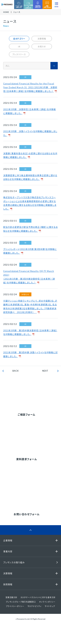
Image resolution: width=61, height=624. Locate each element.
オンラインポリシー (47, 601)
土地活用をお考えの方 (38, 6)
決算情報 (42, 38)
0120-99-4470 (34, 391)
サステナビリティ (34, 606)
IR (19, 46)
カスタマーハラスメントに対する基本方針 (37, 597)
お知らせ (42, 46)
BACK (16, 370)
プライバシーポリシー (15, 606)
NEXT (45, 370)
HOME (6, 12)
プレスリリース (19, 54)
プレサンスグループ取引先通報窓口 (21, 601)
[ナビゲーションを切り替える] (56, 4)
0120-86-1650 (34, 491)
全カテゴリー (19, 38)
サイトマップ (50, 606)
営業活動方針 (11, 597)
